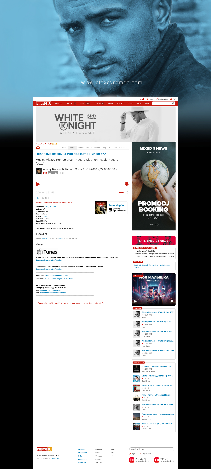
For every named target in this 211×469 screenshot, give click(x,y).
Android (140, 461)
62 (144, 426)
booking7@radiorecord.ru (50, 290)
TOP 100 (120, 103)
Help (80, 456)
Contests (98, 456)
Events (97, 147)
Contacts (123, 147)
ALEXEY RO (46, 143)
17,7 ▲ (52, 172)
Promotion (82, 452)
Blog (104, 147)
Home (64, 147)
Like (38, 198)
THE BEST (138, 308)
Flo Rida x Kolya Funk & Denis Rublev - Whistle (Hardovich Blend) (158, 385)
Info (111, 456)
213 (145, 407)
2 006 (146, 343)
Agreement (82, 459)
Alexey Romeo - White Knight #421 (157, 404)
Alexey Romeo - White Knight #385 (157, 331)
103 (145, 388)
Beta (147, 103)
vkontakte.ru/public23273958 (56, 275)
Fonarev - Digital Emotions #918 (156, 366)
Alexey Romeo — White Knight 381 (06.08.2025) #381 (158, 341)
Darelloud (137, 265)
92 (144, 397)
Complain (82, 463)
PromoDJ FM (51, 202)
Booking (58, 103)
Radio (139, 103)
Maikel (162, 265)
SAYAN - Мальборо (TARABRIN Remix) (158, 423)
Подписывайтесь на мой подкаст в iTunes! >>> (71, 153)
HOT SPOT (138, 276)
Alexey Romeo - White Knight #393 (157, 322)
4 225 (146, 324)
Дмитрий (145, 265)
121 (145, 417)
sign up (47, 303)
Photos (89, 147)
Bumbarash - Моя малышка (154, 296)
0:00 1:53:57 (45, 192)
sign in (66, 303)
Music (85, 103)
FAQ (174, 99)
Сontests (99, 103)
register (45, 238)
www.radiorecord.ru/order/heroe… (54, 292)
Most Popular (139, 362)
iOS (147, 461)
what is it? (56, 459)
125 (145, 378)
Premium (81, 449)
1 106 (146, 369)
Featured (71, 103)
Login (151, 99)
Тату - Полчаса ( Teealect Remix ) (157, 395)
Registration (163, 99)
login (61, 238)
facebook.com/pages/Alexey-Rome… (60, 279)
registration (146, 453)
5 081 (146, 353)
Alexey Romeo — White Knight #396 (158, 350)
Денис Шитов (154, 265)
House (44, 216)
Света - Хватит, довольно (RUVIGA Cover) (158, 376)
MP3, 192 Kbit (50, 207)
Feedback (113, 147)
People (110, 103)
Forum (130, 103)
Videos (81, 147)
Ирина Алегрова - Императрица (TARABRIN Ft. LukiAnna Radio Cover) (158, 414)
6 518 (146, 315)
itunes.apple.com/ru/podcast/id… (49, 260)
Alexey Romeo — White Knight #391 (158, 312)
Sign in (134, 453)
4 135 (146, 334)
